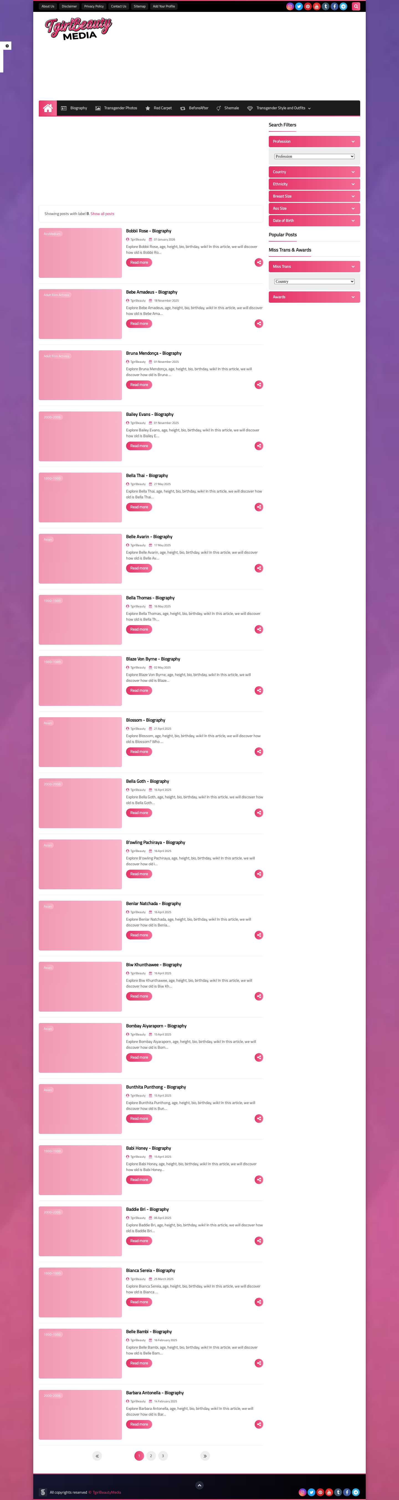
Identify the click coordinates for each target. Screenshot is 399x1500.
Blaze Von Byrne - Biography (153, 659)
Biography (74, 108)
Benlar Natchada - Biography (153, 903)
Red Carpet (158, 108)
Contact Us (118, 6)
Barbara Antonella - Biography (155, 1392)
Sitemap (139, 6)
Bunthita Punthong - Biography (156, 1087)
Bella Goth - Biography (147, 781)
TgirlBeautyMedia (107, 1492)
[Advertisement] (259, 56)
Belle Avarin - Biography (149, 536)
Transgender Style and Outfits (276, 108)
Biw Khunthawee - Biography (154, 964)
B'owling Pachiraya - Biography (155, 842)
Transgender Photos (116, 108)
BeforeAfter (194, 108)
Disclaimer (69, 6)
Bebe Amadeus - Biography (151, 292)
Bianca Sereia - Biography (150, 1270)
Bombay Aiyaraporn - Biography (156, 1026)
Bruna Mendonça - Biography (153, 353)
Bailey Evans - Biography (149, 414)
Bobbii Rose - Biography (148, 231)
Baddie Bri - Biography (147, 1209)
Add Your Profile (164, 6)
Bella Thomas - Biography (150, 598)
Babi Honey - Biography (148, 1148)
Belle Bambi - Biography (149, 1331)
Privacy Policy (94, 6)
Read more (139, 262)
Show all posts (102, 213)
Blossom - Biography (145, 720)
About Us (48, 6)
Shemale (228, 108)
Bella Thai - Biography (147, 475)
